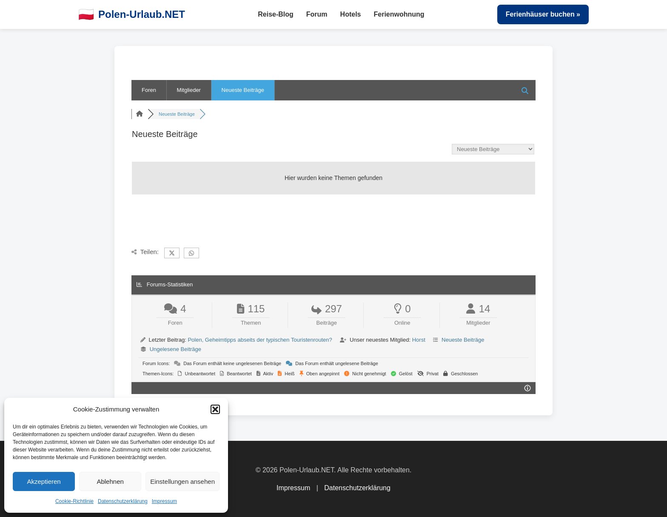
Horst (418, 340)
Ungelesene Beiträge (175, 349)
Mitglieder (189, 90)
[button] (215, 409)
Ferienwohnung (399, 14)
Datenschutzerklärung (123, 501)
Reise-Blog (276, 14)
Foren (149, 90)
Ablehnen (110, 481)
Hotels (350, 14)
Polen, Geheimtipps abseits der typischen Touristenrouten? (260, 340)
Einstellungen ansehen (182, 481)
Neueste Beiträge (243, 90)
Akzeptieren (43, 481)
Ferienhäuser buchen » (543, 14)
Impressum (164, 501)
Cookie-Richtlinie (74, 501)
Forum (317, 14)
